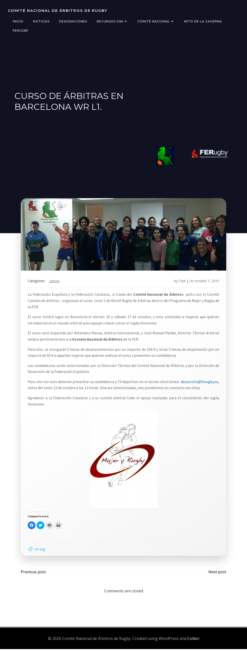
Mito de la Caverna (203, 21)
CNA (181, 282)
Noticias (41, 21)
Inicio (18, 21)
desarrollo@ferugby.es (199, 382)
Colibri (193, 640)
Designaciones (73, 21)
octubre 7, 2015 (206, 282)
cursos (55, 282)
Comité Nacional (155, 21)
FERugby (20, 30)
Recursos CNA (112, 21)
